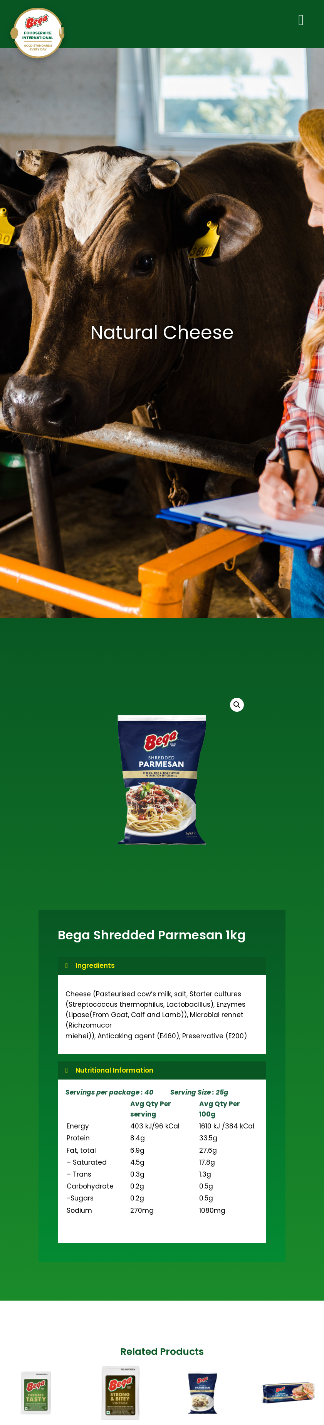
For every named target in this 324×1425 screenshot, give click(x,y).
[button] (237, 707)
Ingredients (95, 967)
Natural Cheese (162, 334)
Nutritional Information (114, 1072)
